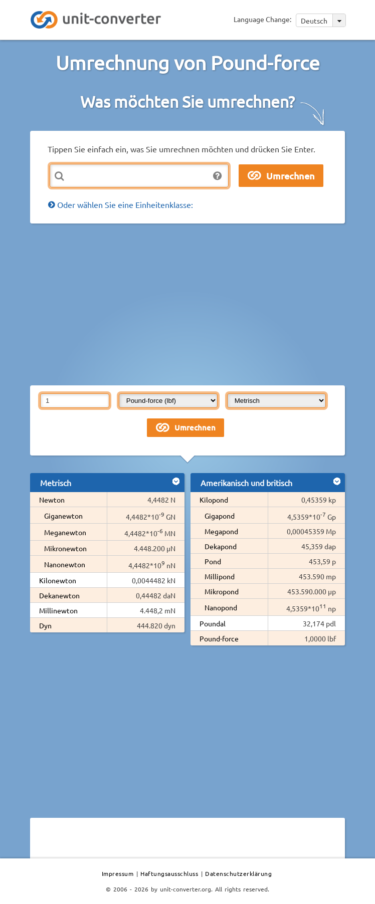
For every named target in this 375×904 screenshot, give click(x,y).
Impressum (118, 873)
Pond (213, 561)
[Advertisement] (202, 304)
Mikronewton (65, 548)
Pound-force (219, 638)
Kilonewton (57, 580)
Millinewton (58, 610)
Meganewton (65, 532)
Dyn (45, 625)
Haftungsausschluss (169, 873)
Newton (52, 499)
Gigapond (220, 515)
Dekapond (221, 546)
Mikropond (222, 591)
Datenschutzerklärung (238, 873)
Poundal (213, 623)
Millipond (220, 576)
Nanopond (221, 607)
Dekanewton (59, 595)
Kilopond (214, 499)
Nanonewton (64, 564)
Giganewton (63, 515)
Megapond (221, 531)
